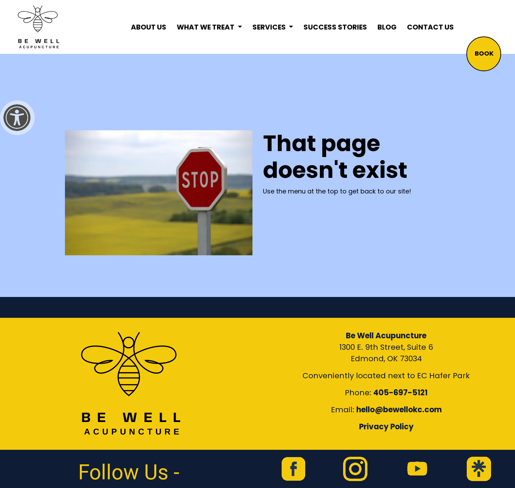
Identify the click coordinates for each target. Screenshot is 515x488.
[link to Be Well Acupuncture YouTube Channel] (417, 469)
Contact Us (430, 27)
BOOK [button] (484, 53)
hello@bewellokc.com (399, 409)
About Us (148, 27)
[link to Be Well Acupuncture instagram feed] (355, 469)
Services (269, 27)
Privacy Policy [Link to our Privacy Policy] (386, 426)
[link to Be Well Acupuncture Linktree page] (479, 469)
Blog (387, 27)
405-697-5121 (400, 392)
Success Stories (335, 27)
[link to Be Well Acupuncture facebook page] (293, 469)
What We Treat (206, 27)
